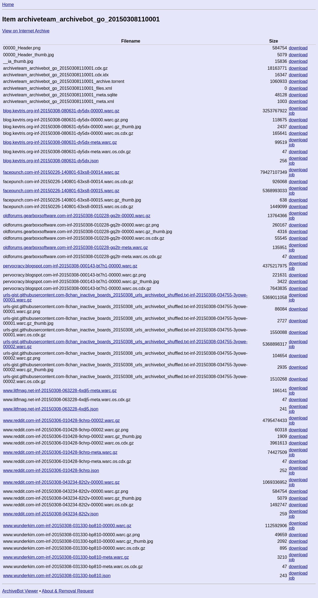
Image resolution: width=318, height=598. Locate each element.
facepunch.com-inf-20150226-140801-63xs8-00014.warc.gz (61, 172)
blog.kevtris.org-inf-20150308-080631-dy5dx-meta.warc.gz (60, 142)
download (298, 48)
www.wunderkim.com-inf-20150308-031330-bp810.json (56, 575)
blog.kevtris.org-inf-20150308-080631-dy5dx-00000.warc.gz (61, 110)
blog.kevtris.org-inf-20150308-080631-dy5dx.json (51, 160)
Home (8, 4)
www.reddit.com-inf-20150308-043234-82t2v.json (50, 514)
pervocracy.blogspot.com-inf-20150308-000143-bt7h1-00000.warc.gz (70, 266)
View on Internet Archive (25, 31)
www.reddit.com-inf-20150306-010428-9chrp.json (51, 470)
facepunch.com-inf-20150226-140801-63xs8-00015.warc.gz (61, 190)
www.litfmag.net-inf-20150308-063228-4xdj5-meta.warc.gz (60, 390)
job (292, 113)
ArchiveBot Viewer (20, 591)
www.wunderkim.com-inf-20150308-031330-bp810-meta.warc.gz (66, 557)
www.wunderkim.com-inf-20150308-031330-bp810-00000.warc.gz (67, 525)
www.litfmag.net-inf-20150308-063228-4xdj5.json (50, 409)
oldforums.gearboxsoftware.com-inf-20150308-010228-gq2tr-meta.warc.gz (75, 247)
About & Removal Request (68, 591)
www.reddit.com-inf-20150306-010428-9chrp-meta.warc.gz (60, 452)
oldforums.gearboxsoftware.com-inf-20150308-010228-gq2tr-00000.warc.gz (76, 215)
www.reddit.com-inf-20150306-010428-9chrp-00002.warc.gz (61, 420)
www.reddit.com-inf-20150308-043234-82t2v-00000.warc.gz (61, 482)
